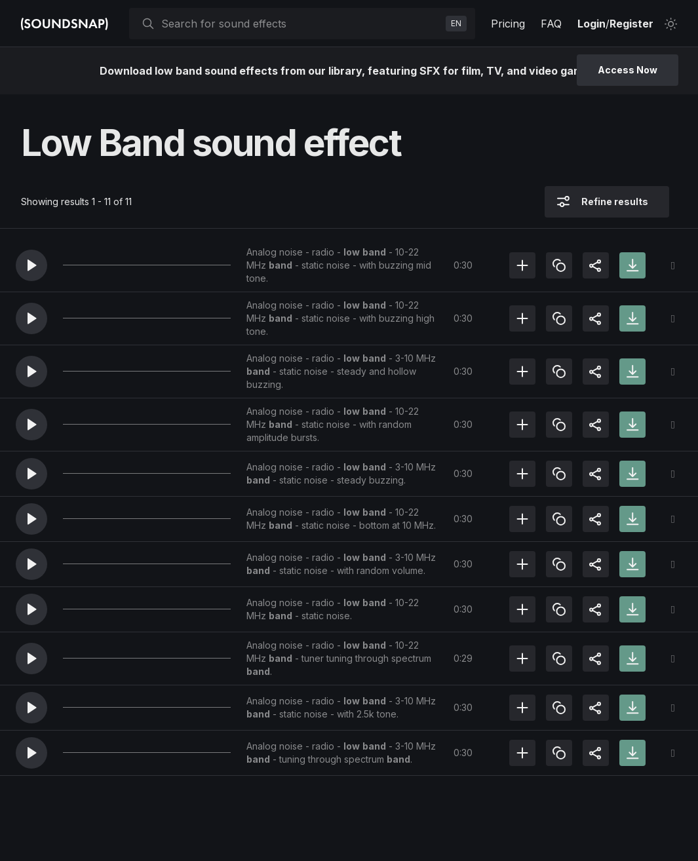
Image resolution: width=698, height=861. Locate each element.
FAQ (551, 23)
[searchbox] (300, 23)
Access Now (627, 69)
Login (591, 23)
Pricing (508, 23)
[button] (31, 265)
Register (631, 23)
